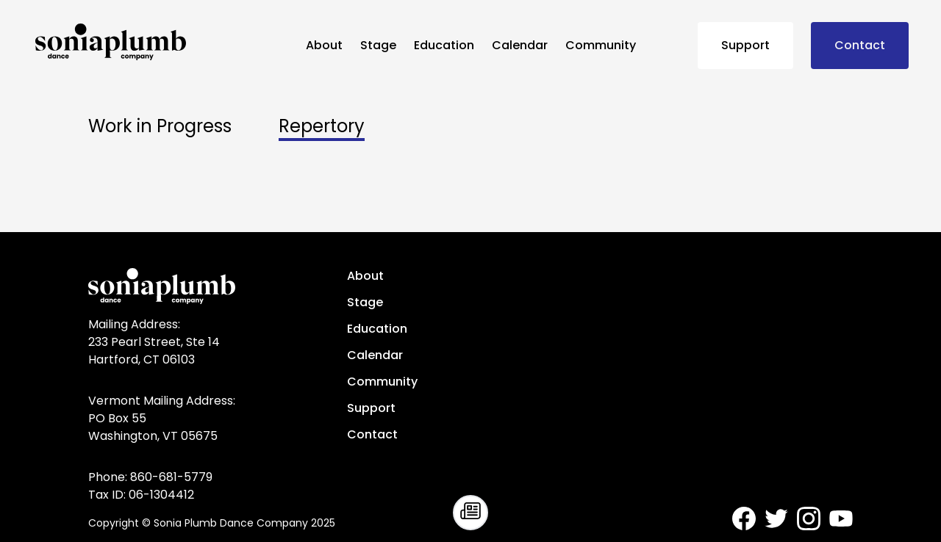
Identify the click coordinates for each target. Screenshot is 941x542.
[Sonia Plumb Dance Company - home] (164, 42)
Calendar (520, 45)
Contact (859, 45)
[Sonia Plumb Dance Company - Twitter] (776, 518)
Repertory (322, 126)
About (324, 45)
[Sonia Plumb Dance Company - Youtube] (841, 518)
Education (444, 45)
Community (600, 45)
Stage (378, 45)
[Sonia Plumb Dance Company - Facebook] (744, 518)
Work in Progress (160, 126)
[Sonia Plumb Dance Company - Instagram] (808, 518)
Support (745, 45)
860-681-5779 (171, 477)
